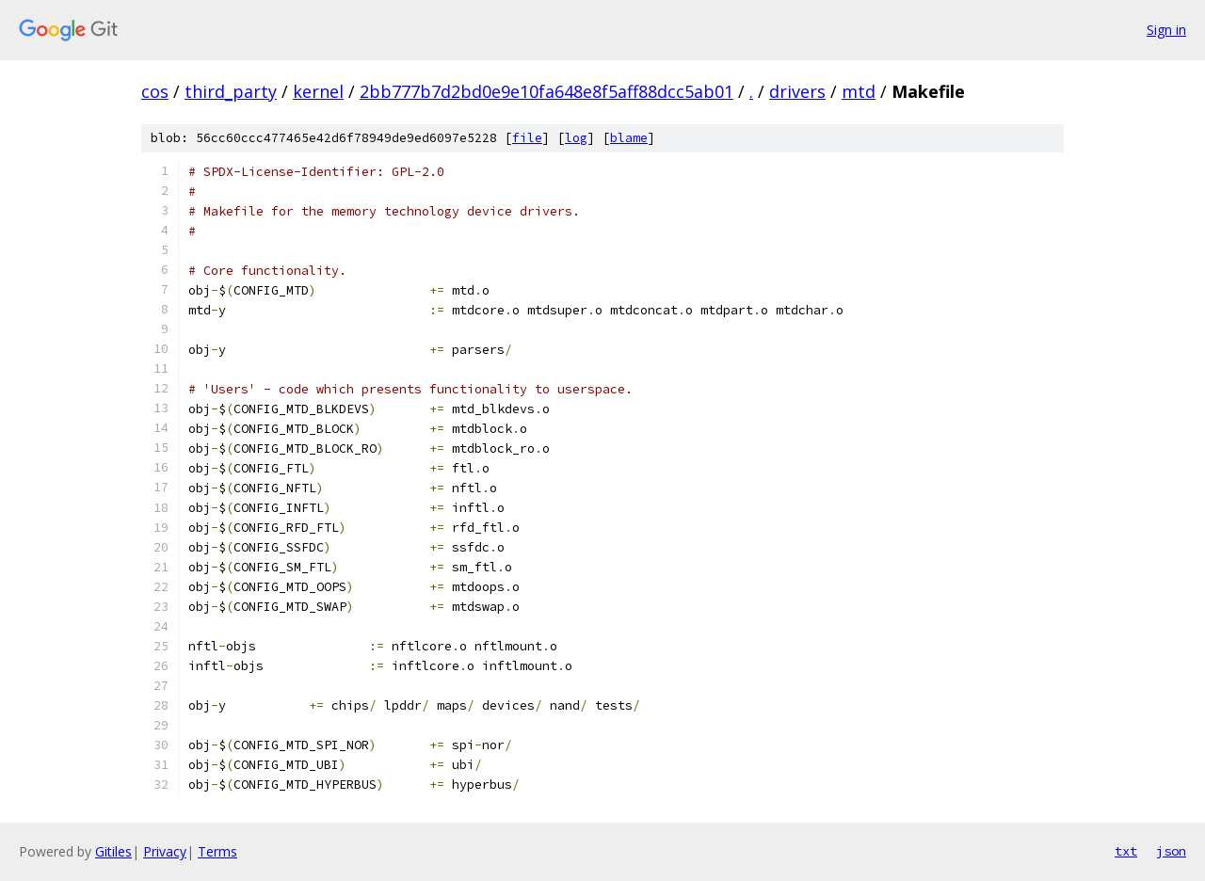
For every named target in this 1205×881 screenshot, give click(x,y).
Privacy (164, 851)
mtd (859, 91)
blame (629, 138)
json (1171, 850)
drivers (797, 91)
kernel (318, 91)
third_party (231, 91)
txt (1126, 850)
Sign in (1166, 30)
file (527, 138)
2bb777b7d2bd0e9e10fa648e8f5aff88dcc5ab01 (546, 91)
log (576, 138)
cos (155, 91)
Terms (217, 851)
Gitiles (113, 851)
